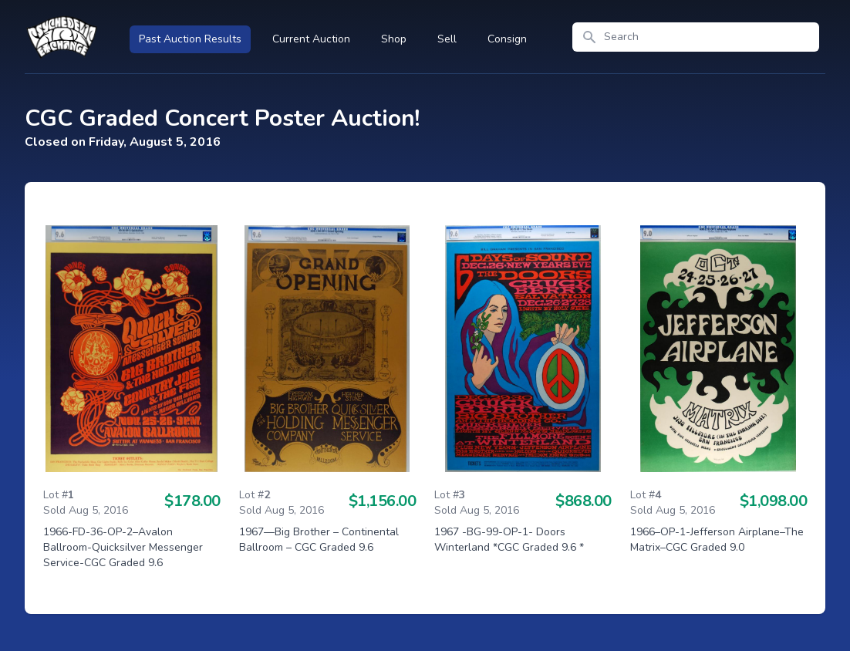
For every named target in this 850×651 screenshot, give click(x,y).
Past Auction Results (190, 39)
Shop (393, 39)
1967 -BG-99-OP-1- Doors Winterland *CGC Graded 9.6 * (509, 540)
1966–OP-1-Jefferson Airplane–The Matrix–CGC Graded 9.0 (717, 540)
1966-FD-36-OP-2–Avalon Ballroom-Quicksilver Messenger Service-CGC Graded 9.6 (123, 547)
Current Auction (311, 39)
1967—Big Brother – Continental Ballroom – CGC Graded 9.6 (319, 540)
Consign (507, 39)
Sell (447, 39)
